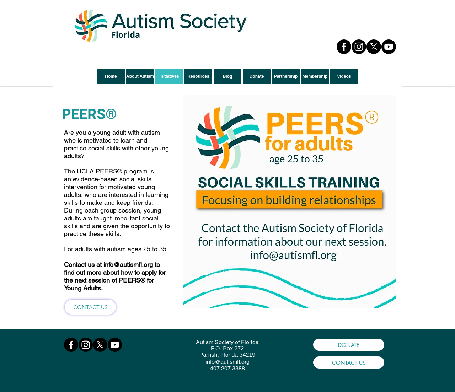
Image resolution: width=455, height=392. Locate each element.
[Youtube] (388, 46)
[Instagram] (359, 46)
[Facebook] (344, 46)
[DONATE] (348, 345)
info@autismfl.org (128, 264)
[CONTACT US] (90, 307)
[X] (373, 46)
